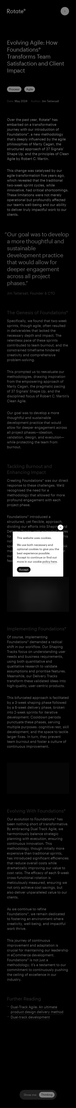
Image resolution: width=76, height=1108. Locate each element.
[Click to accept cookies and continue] (24, 569)
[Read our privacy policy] (49, 561)
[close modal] (60, 527)
